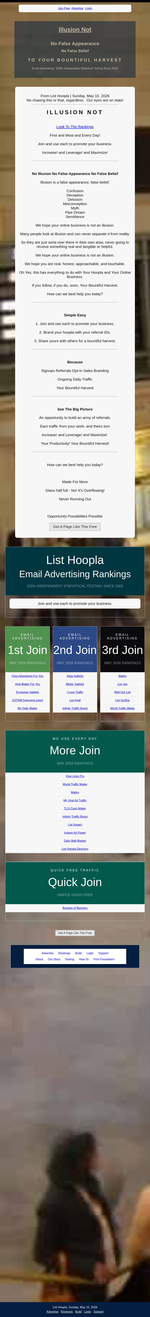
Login (88, 8)
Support (103, 953)
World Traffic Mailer (122, 708)
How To (84, 959)
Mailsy (122, 676)
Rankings (64, 953)
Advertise (77, 8)
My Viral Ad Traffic (74, 800)
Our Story (54, 959)
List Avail (75, 700)
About (39, 959)
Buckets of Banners (75, 908)
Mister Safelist (75, 684)
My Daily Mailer (27, 708)
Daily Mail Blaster (75, 840)
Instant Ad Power (75, 832)
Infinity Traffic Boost (75, 708)
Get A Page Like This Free (75, 527)
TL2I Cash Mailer (75, 808)
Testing (69, 959)
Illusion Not (75, 29)
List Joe (122, 684)
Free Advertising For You (27, 676)
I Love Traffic (75, 692)
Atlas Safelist (75, 676)
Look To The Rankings (74, 127)
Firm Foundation (104, 959)
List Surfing (122, 700)
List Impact (75, 824)
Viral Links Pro (75, 776)
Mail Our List (122, 692)
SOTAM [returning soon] (27, 700)
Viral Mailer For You (27, 684)
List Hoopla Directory (75, 848)
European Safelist (27, 692)
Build (78, 953)
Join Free (64, 8)
